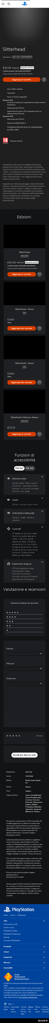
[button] (24, 755)
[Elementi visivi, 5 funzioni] (24, 484)
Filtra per (10, 663)
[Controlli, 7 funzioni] (24, 541)
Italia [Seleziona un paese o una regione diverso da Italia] (9, 1004)
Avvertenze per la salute (15, 877)
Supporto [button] (24, 957)
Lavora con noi (9, 927)
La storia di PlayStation (12, 940)
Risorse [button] (24, 962)
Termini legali (6, 1008)
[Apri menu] (3, 4)
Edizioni (9, 648)
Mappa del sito (30, 1009)
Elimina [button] (39, 736)
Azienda (7, 937)
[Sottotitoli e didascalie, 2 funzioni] (24, 516)
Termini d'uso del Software (45, 1009)
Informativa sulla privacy (15, 1009)
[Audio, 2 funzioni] (24, 501)
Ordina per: (11, 678)
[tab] (19, 468)
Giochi (13, 915)
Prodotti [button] (24, 946)
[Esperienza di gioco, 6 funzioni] (24, 571)
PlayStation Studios (11, 931)
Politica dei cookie (37, 1009)
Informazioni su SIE (10, 924)
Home (6, 915)
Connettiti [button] (24, 968)
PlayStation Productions (12, 934)
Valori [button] (24, 952)
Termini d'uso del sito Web (24, 1010)
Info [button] (24, 920)
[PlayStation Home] (24, 3)
